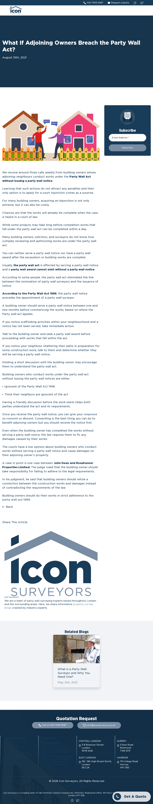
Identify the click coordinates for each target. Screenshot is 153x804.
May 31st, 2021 (68, 682)
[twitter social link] (142, 2)
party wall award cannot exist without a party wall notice (53, 269)
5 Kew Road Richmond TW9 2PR (125, 748)
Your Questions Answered (15, 763)
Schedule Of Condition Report (17, 754)
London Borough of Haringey (55, 759)
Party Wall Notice (10, 745)
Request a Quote (118, 3)
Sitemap (76, 789)
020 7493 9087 (93, 3)
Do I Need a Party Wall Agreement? (13, 748)
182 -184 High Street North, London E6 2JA (95, 765)
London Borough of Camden (54, 747)
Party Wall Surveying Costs (15, 757)
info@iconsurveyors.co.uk (99, 725)
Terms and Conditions (76, 786)
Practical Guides (10, 761)
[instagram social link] (135, 2)
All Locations (47, 766)
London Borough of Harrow (54, 750)
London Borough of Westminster (57, 757)
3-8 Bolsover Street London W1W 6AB (91, 748)
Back (7, 507)
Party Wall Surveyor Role (14, 752)
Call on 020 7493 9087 (52, 725)
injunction (66, 201)
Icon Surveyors (68, 781)
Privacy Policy (76, 784)
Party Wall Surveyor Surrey (54, 763)
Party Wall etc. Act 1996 (45, 57)
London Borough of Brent (53, 761)
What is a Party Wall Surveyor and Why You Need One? (74, 673)
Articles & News (9, 759)
